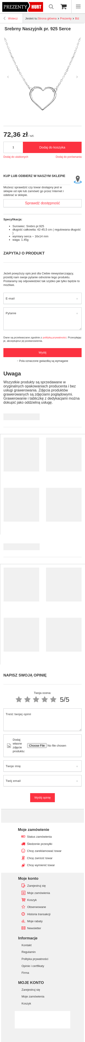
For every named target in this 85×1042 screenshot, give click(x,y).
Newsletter (34, 928)
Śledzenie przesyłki (39, 844)
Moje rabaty (35, 921)
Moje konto (28, 878)
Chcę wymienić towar (41, 865)
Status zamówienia (39, 836)
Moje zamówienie (33, 829)
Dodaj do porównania (69, 156)
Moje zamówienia (38, 893)
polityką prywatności (54, 337)
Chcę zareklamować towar (44, 851)
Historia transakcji (39, 914)
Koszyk (32, 900)
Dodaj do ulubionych (15, 156)
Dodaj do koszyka (52, 147)
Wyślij (42, 352)
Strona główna (47, 18)
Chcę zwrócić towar (40, 858)
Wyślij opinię (42, 797)
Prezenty (66, 18)
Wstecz (10, 19)
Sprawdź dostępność (42, 203)
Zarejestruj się (36, 885)
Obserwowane (36, 907)
